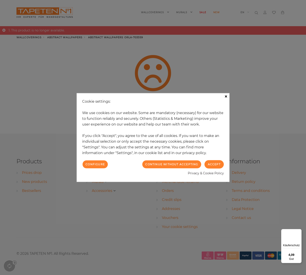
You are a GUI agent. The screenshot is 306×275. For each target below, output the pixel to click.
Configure (95, 164)
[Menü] (299, 231)
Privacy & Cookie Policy (206, 173)
